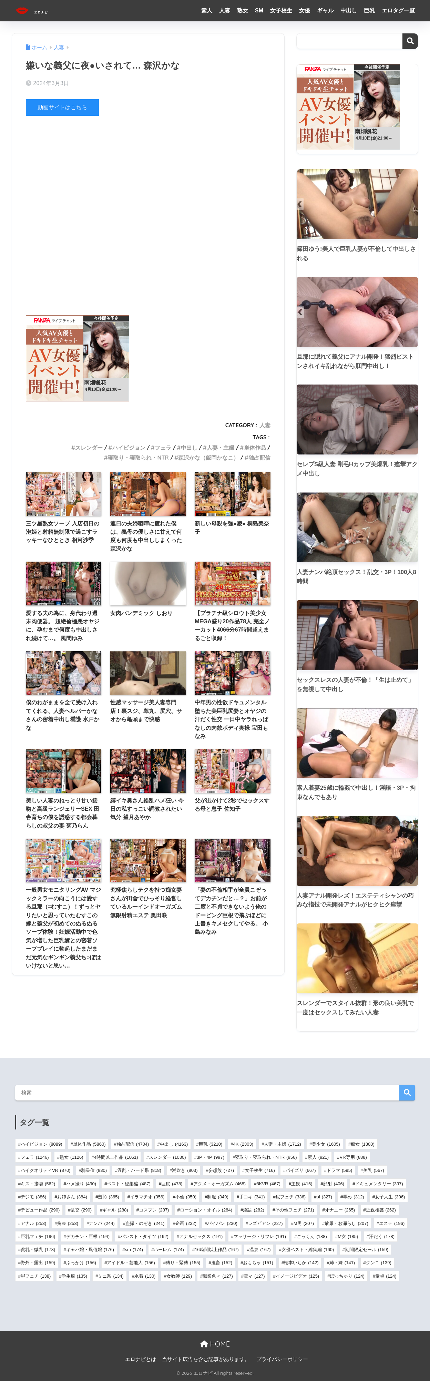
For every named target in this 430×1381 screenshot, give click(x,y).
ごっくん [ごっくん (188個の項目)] (312, 1236)
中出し (348, 10)
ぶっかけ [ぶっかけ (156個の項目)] (81, 1262)
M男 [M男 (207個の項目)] (304, 1223)
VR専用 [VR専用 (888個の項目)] (353, 1157)
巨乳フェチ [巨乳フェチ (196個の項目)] (38, 1236)
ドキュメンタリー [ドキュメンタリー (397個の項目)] (379, 1183)
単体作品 (255, 447)
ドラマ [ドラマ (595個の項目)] (339, 1170)
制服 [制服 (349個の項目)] (217, 1196)
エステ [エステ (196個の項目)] (392, 1223)
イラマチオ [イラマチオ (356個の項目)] (147, 1196)
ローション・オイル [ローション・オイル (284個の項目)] (206, 1210)
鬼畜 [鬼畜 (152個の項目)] (221, 1262)
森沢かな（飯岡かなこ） (208, 457)
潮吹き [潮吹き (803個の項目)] (184, 1170)
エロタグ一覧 (398, 10)
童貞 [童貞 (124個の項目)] (385, 1276)
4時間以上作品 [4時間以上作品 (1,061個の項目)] (116, 1157)
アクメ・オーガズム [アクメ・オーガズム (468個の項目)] (219, 1183)
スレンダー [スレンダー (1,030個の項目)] (167, 1157)
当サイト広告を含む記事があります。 (206, 1359)
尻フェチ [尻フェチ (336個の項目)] (291, 1196)
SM (259, 10)
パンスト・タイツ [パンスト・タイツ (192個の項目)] (144, 1236)
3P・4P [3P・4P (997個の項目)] (210, 1157)
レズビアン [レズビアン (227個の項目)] (265, 1223)
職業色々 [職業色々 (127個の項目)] (218, 1276)
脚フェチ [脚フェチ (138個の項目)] (36, 1276)
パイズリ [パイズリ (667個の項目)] (301, 1170)
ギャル (325, 10)
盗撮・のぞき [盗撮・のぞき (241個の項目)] (144, 1223)
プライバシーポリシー (282, 1359)
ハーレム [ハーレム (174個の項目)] (169, 1249)
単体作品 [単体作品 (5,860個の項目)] (89, 1144)
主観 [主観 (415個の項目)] (301, 1183)
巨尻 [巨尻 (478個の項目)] (171, 1183)
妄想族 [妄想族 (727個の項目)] (221, 1170)
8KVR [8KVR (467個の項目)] (268, 1183)
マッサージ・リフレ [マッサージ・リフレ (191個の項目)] (260, 1236)
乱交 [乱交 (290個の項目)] (81, 1210)
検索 (410, 41)
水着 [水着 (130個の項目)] (144, 1276)
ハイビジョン (128, 447)
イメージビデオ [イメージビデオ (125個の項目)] (297, 1276)
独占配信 (259, 457)
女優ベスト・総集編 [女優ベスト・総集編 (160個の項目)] (307, 1249)
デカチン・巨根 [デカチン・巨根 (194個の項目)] (88, 1236)
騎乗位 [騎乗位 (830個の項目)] (94, 1170)
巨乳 (369, 10)
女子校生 (281, 10)
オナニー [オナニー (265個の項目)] (340, 1210)
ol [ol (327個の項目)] (324, 1196)
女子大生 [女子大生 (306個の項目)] (390, 1196)
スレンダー (89, 447)
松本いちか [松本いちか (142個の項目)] (301, 1262)
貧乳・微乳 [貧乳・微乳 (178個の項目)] (38, 1249)
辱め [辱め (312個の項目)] (353, 1196)
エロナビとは (140, 1359)
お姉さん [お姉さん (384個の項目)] (72, 1196)
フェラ (163, 447)
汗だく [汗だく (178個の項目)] (382, 1236)
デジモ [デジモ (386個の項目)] (33, 1196)
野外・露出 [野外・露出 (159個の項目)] (38, 1262)
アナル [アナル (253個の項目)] (33, 1223)
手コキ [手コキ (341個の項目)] (252, 1196)
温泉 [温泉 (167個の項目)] (259, 1249)
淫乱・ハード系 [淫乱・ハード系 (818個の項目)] (139, 1170)
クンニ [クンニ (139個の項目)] (378, 1262)
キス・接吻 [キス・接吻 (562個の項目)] (38, 1183)
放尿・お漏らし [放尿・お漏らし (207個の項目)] (346, 1223)
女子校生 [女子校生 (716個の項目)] (260, 1170)
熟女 (242, 10)
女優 (304, 10)
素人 (206, 10)
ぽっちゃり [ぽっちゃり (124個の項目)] (347, 1276)
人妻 (224, 10)
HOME (215, 1344)
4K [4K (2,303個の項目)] (243, 1144)
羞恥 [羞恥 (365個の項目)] (108, 1196)
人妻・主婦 (220, 447)
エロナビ (41, 11)
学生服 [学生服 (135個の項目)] (74, 1276)
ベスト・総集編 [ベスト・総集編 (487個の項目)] (128, 1183)
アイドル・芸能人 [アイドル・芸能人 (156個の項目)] (131, 1262)
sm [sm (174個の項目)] (134, 1249)
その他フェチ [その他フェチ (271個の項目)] (294, 1210)
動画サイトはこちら (64, 107)
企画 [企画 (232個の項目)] (185, 1223)
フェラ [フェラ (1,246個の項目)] (35, 1157)
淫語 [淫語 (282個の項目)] (253, 1210)
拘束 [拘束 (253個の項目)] (67, 1223)
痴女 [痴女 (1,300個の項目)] (363, 1144)
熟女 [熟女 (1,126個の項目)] (71, 1157)
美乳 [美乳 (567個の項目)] (373, 1170)
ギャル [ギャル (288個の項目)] (115, 1210)
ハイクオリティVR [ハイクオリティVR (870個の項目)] (45, 1170)
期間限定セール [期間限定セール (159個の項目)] (366, 1249)
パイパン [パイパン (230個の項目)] (222, 1223)
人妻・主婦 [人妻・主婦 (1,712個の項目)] (282, 1144)
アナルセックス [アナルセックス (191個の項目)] (201, 1236)
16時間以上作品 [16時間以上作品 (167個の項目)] (217, 1249)
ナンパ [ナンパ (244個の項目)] (101, 1223)
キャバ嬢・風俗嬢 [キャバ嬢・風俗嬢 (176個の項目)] (90, 1249)
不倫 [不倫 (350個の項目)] (185, 1196)
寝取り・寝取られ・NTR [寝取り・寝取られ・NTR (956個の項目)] (266, 1157)
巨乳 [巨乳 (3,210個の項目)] (211, 1144)
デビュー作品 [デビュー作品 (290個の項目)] (40, 1210)
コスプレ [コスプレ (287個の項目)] (154, 1210)
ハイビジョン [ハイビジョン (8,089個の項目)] (41, 1144)
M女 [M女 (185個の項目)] (348, 1236)
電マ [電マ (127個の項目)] (254, 1276)
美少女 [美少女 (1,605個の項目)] (326, 1144)
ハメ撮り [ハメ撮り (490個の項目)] (81, 1183)
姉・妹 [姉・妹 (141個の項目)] (342, 1262)
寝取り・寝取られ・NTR (138, 457)
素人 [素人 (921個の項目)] (318, 1157)
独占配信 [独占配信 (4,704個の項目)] (132, 1144)
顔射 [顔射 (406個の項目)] (333, 1183)
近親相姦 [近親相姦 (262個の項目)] (381, 1210)
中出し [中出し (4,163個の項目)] (174, 1144)
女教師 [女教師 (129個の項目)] (179, 1276)
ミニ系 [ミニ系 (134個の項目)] (110, 1276)
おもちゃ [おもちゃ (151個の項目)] (258, 1262)
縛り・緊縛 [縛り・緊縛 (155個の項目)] (183, 1262)
